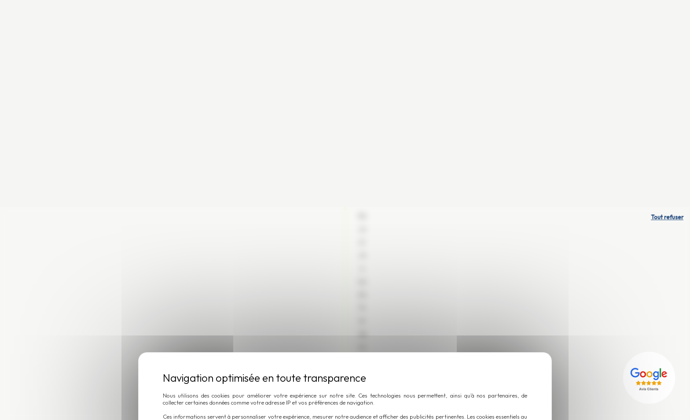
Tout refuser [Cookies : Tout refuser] (667, 10)
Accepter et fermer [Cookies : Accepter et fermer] (376, 251)
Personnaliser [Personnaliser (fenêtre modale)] (304, 251)
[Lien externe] (650, 171)
